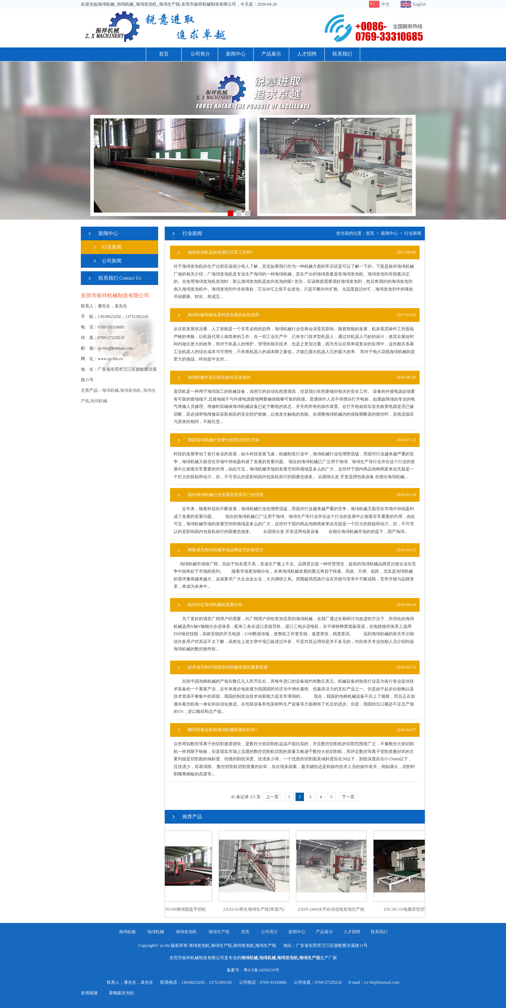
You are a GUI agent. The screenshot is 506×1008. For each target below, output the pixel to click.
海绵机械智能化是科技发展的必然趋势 (302, 315)
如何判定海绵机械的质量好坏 (302, 605)
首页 (164, 54)
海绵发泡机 (130, 390)
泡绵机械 (98, 400)
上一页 (272, 796)
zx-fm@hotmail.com (381, 982)
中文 (385, 4)
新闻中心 (236, 54)
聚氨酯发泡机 (121, 992)
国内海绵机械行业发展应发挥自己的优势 (302, 495)
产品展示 (271, 54)
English (419, 4)
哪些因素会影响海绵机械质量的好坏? (302, 730)
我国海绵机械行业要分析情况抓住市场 (302, 440)
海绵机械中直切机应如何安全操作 (302, 377)
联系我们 (342, 54)
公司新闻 (112, 261)
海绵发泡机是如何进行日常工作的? (302, 252)
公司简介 (200, 54)
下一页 (348, 796)
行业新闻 (112, 247)
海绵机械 (110, 390)
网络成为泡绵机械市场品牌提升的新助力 (302, 550)
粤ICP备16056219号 (262, 970)
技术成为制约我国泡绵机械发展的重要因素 (302, 667)
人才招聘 (307, 54)
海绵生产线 (218, 931)
